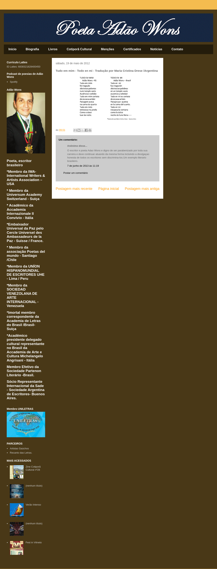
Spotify (13, 81)
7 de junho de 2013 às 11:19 (83, 165)
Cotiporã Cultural (79, 49)
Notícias (156, 49)
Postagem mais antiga (142, 189)
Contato (177, 49)
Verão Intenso (33, 504)
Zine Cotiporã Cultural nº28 (33, 468)
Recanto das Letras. (21, 452)
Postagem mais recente (74, 189)
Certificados (132, 49)
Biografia (32, 49)
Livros (52, 49)
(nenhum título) (34, 485)
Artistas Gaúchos (19, 448)
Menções (107, 49)
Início (12, 49)
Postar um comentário (75, 172)
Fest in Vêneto (34, 542)
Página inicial (108, 189)
